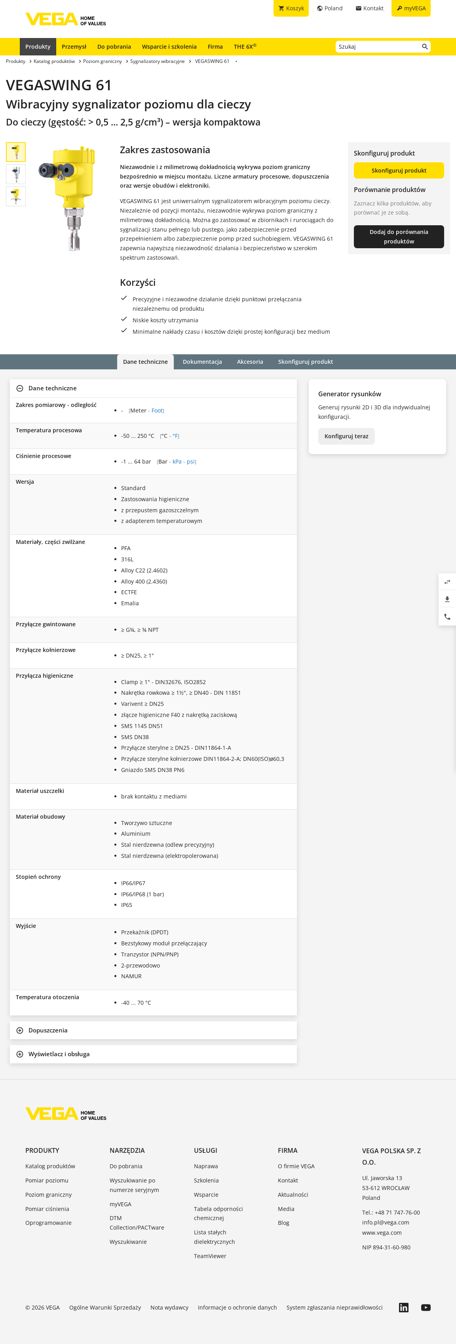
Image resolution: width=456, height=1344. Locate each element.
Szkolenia (206, 1180)
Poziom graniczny (48, 1194)
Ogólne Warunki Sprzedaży (105, 1307)
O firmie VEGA (296, 1166)
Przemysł (74, 46)
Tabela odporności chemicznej (218, 1213)
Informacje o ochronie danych (237, 1307)
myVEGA (120, 1204)
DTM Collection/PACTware (137, 1222)
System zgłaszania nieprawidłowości (335, 1307)
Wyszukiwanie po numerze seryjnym (134, 1185)
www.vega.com (382, 1232)
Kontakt (288, 1180)
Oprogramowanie (48, 1222)
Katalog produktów (50, 1166)
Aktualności (293, 1194)
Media (286, 1209)
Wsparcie (206, 1194)
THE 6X (245, 46)
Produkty (38, 46)
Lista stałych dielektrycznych (214, 1236)
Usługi (205, 1150)
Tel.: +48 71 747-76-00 (391, 1212)
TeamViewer (210, 1256)
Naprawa (206, 1166)
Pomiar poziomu (46, 1180)
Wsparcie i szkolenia (169, 46)
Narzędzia (127, 1150)
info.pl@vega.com (385, 1222)
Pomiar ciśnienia (47, 1209)
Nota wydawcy (169, 1307)
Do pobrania (114, 46)
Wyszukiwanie (128, 1241)
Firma (215, 46)
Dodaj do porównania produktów (399, 236)
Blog (283, 1222)
